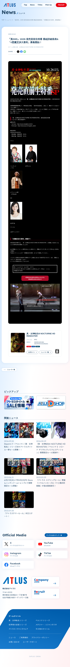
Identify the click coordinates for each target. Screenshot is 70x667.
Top (25, 5)
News (32, 5)
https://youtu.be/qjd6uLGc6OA (25, 124)
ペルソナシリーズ (43, 620)
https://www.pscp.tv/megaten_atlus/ (27, 126)
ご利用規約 (23, 637)
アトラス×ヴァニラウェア (18, 629)
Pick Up (48, 5)
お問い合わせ (14, 642)
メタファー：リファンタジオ (46, 624)
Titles (40, 5)
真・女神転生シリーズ (18, 620)
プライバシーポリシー (40, 637)
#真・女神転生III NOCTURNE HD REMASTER (29, 47)
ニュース (9, 20)
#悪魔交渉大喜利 (28, 253)
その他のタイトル (43, 629)
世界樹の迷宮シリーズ (18, 624)
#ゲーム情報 (12, 47)
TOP (3, 20)
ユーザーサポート (30, 642)
